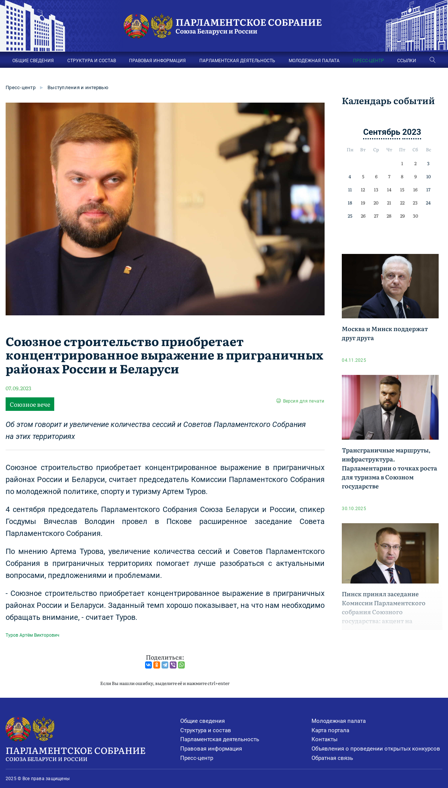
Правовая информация (211, 748)
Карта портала (330, 730)
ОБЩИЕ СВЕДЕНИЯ (33, 60)
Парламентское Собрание (93, 753)
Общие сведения (202, 721)
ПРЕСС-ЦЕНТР (368, 60)
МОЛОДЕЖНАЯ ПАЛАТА (314, 60)
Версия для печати (304, 401)
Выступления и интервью (77, 87)
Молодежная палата (339, 721)
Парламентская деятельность (219, 739)
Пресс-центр (21, 87)
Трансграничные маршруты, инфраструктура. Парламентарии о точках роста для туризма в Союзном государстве (389, 467)
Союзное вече (30, 404)
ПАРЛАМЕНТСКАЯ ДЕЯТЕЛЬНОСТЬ (237, 60)
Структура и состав (205, 730)
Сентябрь (381, 132)
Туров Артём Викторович (32, 635)
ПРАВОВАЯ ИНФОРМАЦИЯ (157, 60)
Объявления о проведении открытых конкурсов (376, 748)
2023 (411, 132)
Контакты (325, 739)
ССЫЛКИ (406, 60)
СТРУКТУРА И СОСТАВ (91, 60)
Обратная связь (332, 758)
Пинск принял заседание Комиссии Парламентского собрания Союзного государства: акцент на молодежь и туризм (384, 611)
